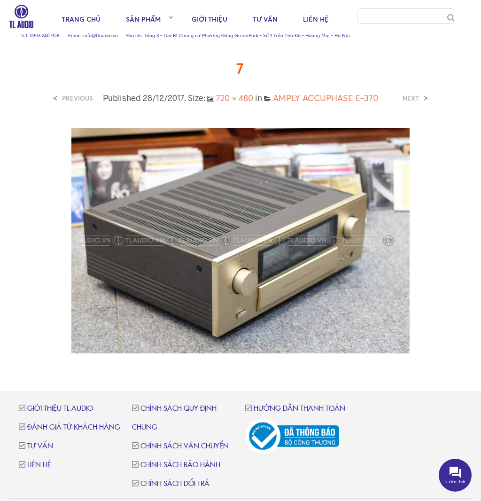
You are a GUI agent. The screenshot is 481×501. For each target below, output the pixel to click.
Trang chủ (81, 19)
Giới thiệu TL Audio (60, 409)
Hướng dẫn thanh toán (299, 409)
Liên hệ (316, 19)
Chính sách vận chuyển (184, 446)
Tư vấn (265, 19)
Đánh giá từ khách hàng (73, 427)
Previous (77, 98)
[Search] (451, 18)
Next (411, 98)
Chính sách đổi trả (174, 484)
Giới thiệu (209, 19)
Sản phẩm (143, 19)
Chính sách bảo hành (180, 465)
